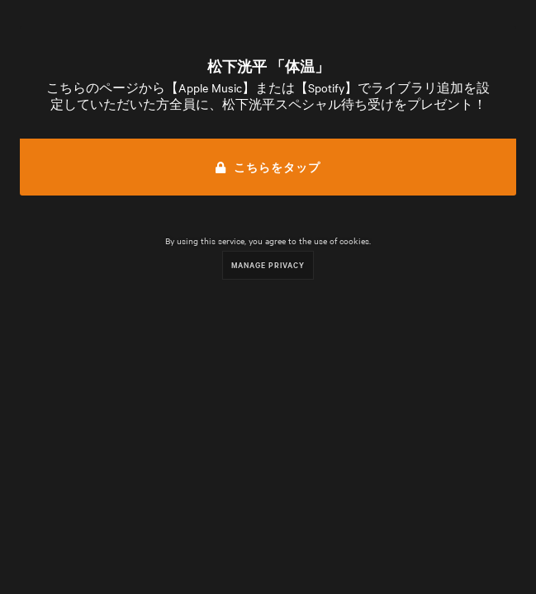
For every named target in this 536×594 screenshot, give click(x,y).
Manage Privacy (268, 264)
